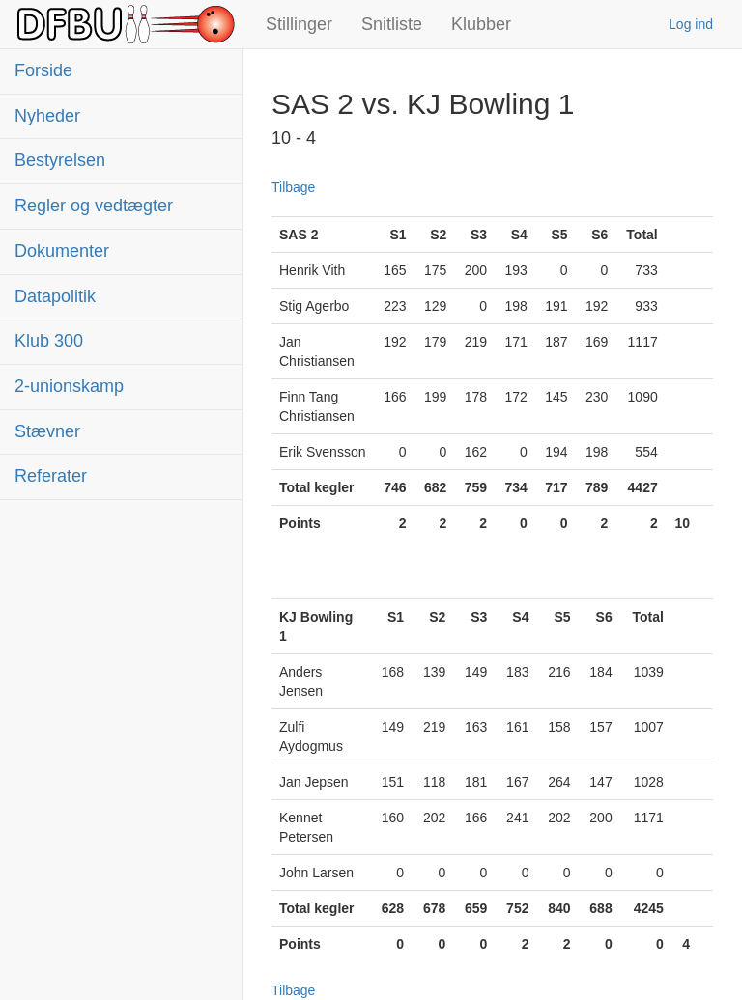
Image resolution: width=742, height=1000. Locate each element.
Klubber (481, 24)
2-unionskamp (69, 386)
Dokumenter (61, 251)
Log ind (691, 24)
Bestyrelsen (59, 160)
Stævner (47, 431)
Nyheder (47, 115)
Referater (50, 476)
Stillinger (299, 24)
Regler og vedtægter (93, 205)
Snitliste (391, 24)
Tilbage (293, 187)
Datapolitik (55, 296)
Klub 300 (48, 340)
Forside (43, 70)
